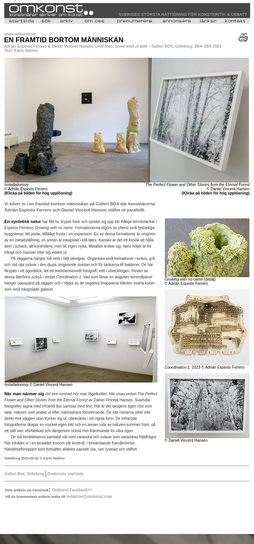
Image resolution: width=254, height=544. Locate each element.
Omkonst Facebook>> (72, 490)
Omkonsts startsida (64, 474)
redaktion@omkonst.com (89, 496)
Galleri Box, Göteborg (24, 474)
